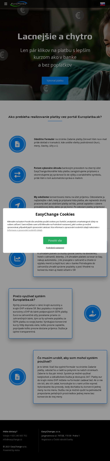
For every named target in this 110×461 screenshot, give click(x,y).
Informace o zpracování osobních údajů (24, 230)
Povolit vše (55, 240)
